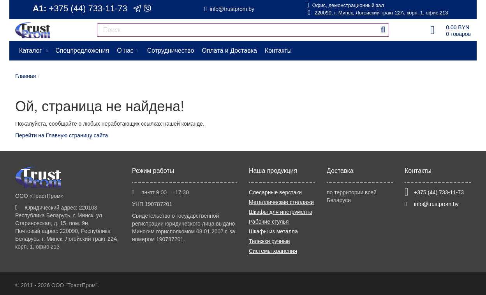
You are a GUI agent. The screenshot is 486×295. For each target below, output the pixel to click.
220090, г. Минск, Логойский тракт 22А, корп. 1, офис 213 (378, 13)
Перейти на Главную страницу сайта (61, 135)
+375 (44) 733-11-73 (88, 8)
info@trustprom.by (232, 9)
